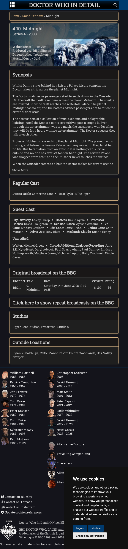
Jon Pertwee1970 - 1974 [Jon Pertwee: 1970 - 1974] (14, 394)
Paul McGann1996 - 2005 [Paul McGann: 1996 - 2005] (15, 441)
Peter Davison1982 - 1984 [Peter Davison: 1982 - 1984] (15, 413)
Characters (60, 465)
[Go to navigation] (12, 5)
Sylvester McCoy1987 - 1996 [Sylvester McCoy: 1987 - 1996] (17, 432)
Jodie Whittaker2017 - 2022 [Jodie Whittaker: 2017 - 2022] (64, 413)
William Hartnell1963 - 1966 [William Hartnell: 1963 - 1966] (17, 375)
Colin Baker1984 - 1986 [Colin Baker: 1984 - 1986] (13, 422)
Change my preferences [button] (90, 535)
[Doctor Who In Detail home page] (64, 5)
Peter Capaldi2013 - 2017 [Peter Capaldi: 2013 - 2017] (61, 403)
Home (15, 16)
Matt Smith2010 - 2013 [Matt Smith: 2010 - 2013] (60, 394)
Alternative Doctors (66, 446)
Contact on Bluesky (16, 497)
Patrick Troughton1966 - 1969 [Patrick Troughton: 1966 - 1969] (18, 384)
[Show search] (115, 5)
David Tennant (32, 16)
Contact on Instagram (18, 507)
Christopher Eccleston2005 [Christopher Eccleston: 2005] (68, 375)
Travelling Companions (69, 456)
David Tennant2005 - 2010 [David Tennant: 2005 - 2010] (63, 384)
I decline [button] (96, 528)
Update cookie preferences (21, 512)
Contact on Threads (16, 502)
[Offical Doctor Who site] (8, 539)
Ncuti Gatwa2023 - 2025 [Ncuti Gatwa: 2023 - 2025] (61, 432)
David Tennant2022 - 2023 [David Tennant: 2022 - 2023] (63, 422)
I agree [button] (80, 528)
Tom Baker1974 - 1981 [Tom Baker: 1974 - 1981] (13, 403)
